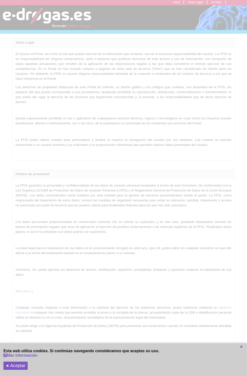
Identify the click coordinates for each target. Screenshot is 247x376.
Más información (20, 355)
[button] (241, 347)
